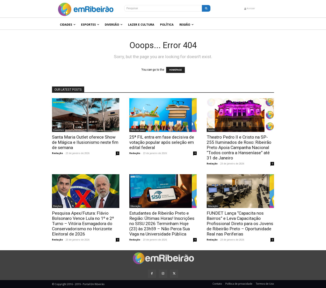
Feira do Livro (138, 130)
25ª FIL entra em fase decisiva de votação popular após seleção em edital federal (161, 142)
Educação (136, 206)
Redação (57, 153)
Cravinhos (58, 130)
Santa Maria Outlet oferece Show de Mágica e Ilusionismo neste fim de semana (85, 142)
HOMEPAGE (175, 70)
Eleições (57, 206)
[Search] (206, 8)
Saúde (211, 130)
